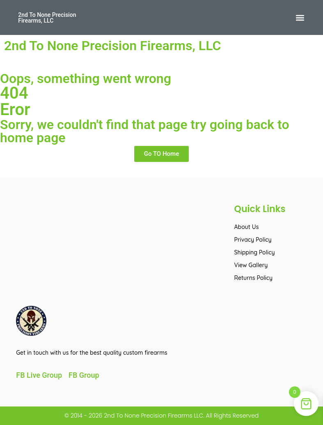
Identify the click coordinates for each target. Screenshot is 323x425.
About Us (246, 227)
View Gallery (251, 265)
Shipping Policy (254, 252)
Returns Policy (253, 278)
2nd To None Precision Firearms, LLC (47, 18)
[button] (300, 17)
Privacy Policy (253, 239)
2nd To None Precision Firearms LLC (152, 415)
